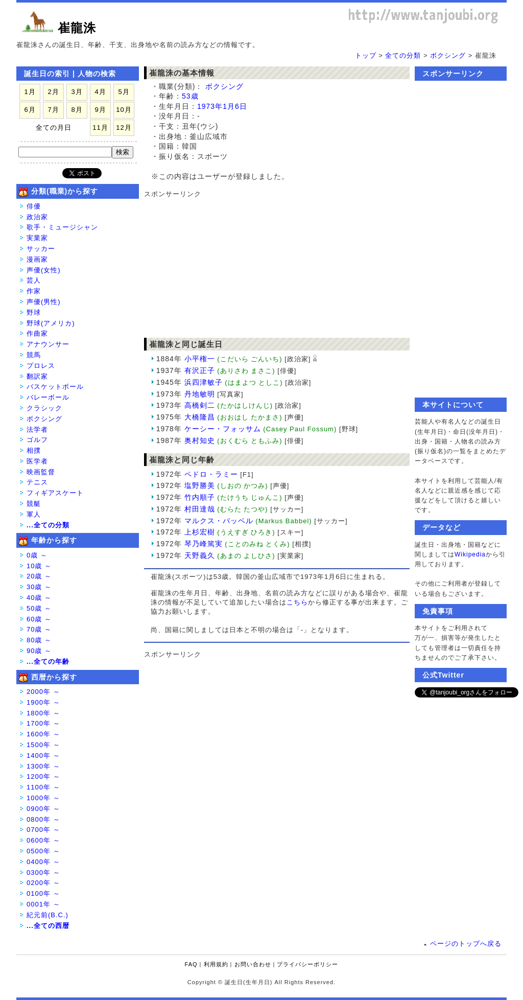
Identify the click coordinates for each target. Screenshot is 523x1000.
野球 (34, 312)
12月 (123, 127)
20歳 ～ (39, 576)
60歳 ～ (39, 619)
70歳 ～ (39, 629)
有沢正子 (199, 370)
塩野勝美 (199, 485)
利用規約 (216, 964)
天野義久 (199, 555)
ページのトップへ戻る (466, 943)
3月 (76, 92)
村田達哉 (199, 509)
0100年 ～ (43, 893)
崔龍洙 (77, 28)
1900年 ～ (43, 702)
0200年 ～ (43, 883)
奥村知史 (199, 440)
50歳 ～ (39, 608)
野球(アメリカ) (51, 323)
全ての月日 (54, 127)
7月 (53, 109)
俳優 (34, 206)
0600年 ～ (43, 840)
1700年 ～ (43, 723)
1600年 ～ (43, 734)
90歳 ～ (39, 651)
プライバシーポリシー (307, 964)
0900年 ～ (43, 808)
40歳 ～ (39, 597)
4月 (100, 92)
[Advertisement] (271, 263)
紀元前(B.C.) (47, 915)
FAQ (191, 964)
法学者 (37, 429)
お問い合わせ (252, 964)
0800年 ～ (43, 819)
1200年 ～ (43, 776)
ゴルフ (37, 440)
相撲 (34, 450)
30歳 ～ (39, 587)
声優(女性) (44, 270)
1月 (29, 92)
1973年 (210, 106)
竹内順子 (199, 497)
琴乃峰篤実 (203, 544)
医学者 (37, 461)
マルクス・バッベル (218, 521)
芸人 (34, 280)
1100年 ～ (43, 787)
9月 (100, 109)
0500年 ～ (43, 851)
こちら (297, 602)
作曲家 (37, 333)
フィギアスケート (55, 493)
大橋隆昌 (199, 417)
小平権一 (199, 359)
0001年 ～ (43, 904)
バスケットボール (55, 386)
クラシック (44, 408)
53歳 (190, 96)
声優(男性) (44, 302)
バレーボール (48, 397)
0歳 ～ (37, 555)
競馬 (34, 355)
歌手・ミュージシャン (62, 227)
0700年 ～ (43, 829)
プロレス (41, 365)
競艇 (34, 503)
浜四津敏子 (203, 382)
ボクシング (448, 55)
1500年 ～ (43, 745)
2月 (53, 92)
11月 (100, 127)
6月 (29, 109)
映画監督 (41, 472)
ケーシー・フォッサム (222, 429)
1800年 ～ (43, 713)
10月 (123, 109)
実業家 (37, 238)
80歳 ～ (39, 640)
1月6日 (235, 106)
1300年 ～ (43, 766)
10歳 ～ (39, 566)
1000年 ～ (43, 798)
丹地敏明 (199, 394)
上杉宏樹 (199, 532)
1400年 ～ (43, 755)
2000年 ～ (43, 691)
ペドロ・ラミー (211, 474)
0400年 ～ (43, 862)
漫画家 (37, 259)
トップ (365, 55)
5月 (123, 92)
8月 (76, 109)
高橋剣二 (199, 405)
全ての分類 (403, 55)
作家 (34, 291)
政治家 (37, 217)
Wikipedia (470, 554)
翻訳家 (37, 376)
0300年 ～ (43, 872)
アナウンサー (48, 344)
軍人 (34, 514)
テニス (37, 482)
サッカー (41, 248)
